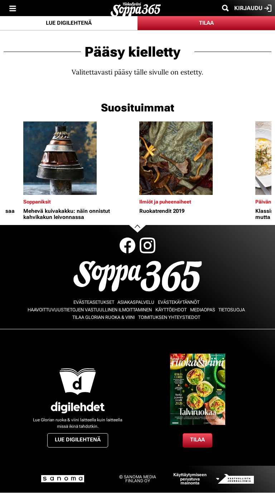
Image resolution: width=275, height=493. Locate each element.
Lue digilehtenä (69, 23)
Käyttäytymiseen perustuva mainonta (190, 478)
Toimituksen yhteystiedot (169, 317)
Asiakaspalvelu (135, 302)
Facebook (127, 245)
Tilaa (206, 23)
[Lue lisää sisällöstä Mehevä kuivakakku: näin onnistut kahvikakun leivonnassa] (79, 158)
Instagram (147, 245)
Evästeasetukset (93, 302)
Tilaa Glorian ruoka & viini (103, 317)
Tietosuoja (231, 309)
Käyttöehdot (171, 309)
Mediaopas (202, 309)
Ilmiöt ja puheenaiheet (165, 202)
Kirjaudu (252, 8)
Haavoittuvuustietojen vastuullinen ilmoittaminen (90, 309)
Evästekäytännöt (178, 302)
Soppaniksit (37, 202)
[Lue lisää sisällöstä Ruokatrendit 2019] (195, 158)
